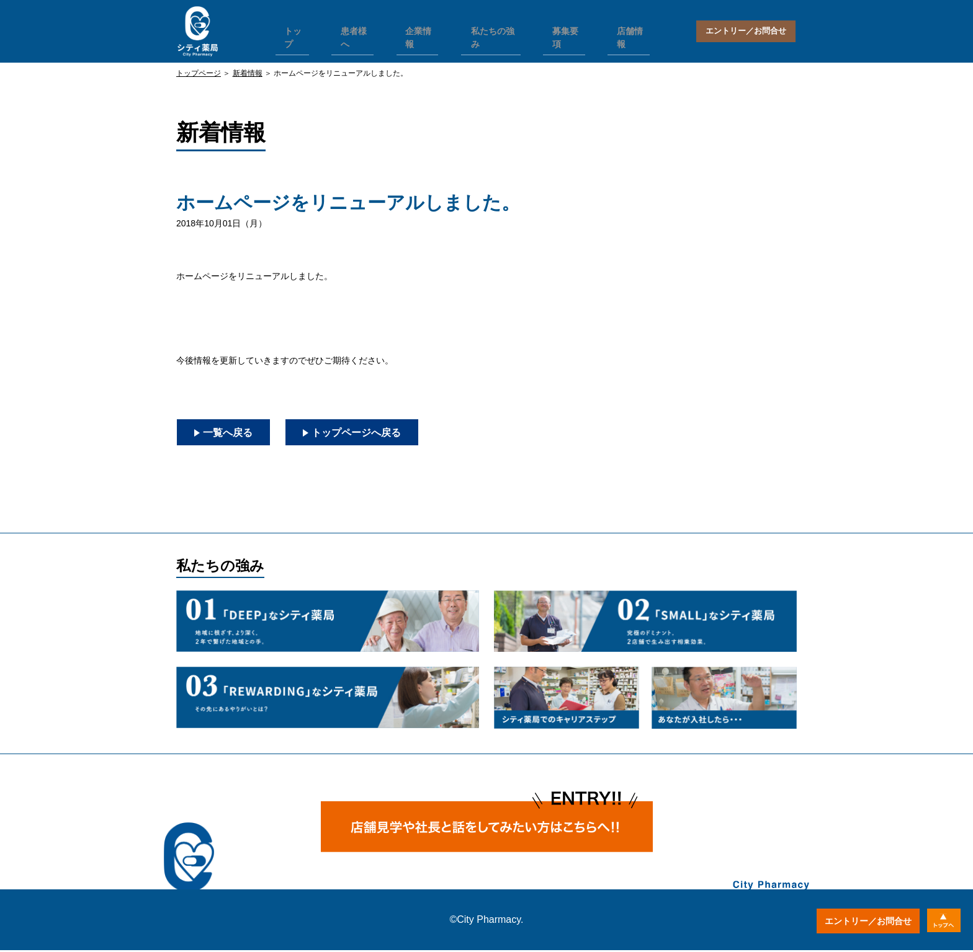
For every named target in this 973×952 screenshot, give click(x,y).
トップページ (198, 73)
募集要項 (556, 28)
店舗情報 (619, 28)
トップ (295, 28)
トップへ (940, 921)
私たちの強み (486, 28)
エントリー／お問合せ (746, 31)
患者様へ (354, 28)
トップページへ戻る (376, 433)
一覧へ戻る (232, 433)
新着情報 (247, 73)
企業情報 (416, 28)
